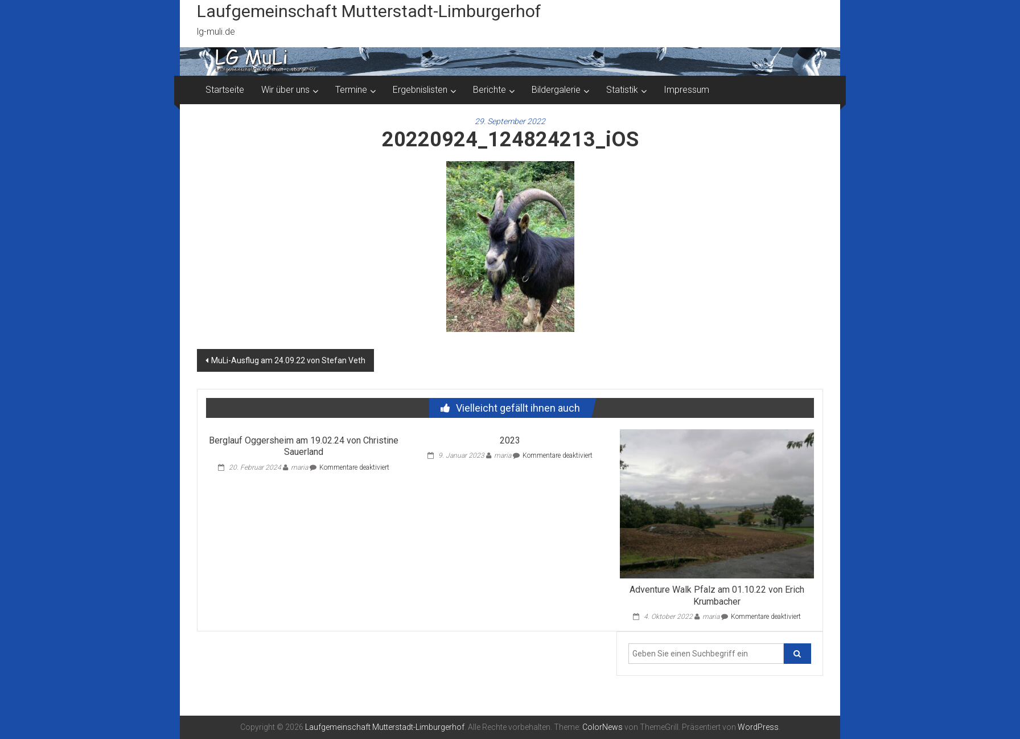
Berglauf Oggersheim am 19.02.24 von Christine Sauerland (303, 446)
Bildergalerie (556, 89)
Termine (351, 89)
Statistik (622, 89)
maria (299, 467)
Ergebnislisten (420, 89)
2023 (510, 440)
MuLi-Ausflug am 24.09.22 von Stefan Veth (288, 360)
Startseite (224, 89)
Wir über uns (285, 89)
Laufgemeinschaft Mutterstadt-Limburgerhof (369, 11)
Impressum (686, 89)
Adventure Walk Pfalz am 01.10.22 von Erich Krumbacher (717, 595)
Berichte (489, 89)
